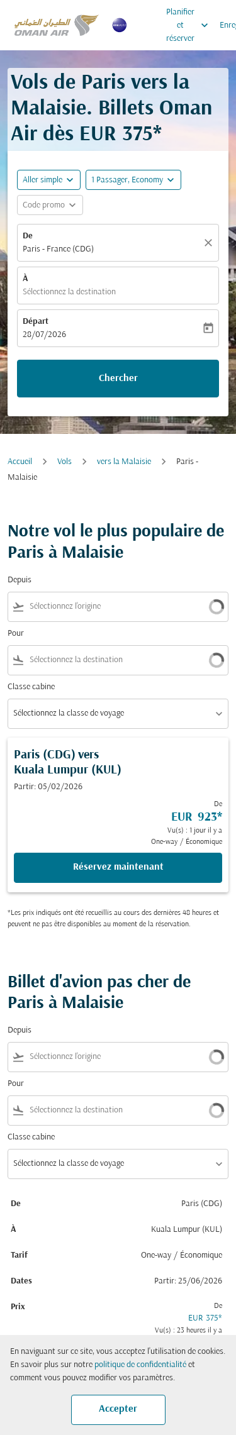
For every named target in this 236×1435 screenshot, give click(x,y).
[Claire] (210, 242)
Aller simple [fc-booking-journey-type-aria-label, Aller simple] (42, 180)
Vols (64, 462)
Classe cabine (31, 687)
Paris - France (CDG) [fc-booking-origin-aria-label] (58, 249)
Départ (35, 321)
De (28, 236)
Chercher (118, 379)
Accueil (20, 462)
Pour (16, 633)
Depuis (19, 580)
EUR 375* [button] (120, 135)
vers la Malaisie (124, 462)
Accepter (118, 1409)
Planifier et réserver (190, 25)
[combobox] (107, 606)
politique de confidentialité (140, 1365)
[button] (133, 180)
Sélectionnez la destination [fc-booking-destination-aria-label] (69, 292)
